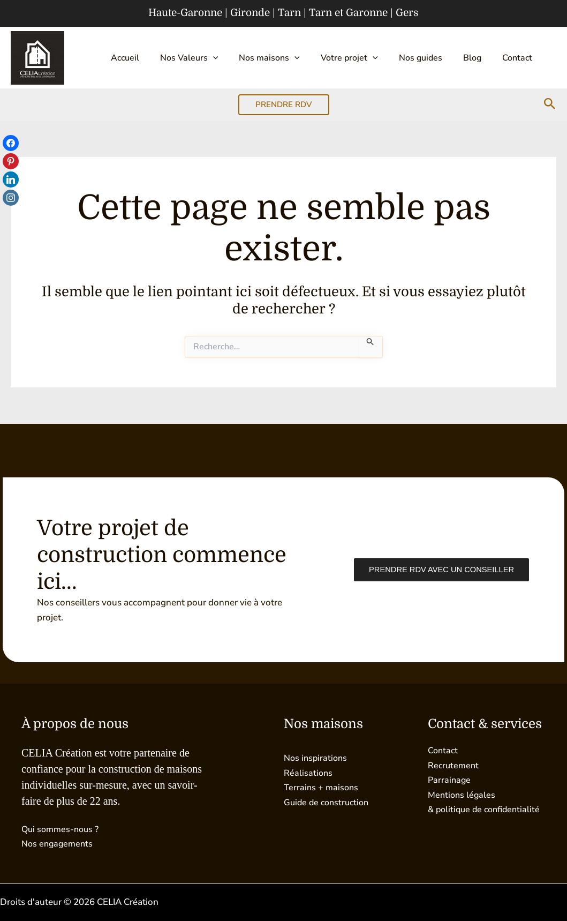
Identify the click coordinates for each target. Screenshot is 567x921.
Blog (445, 58)
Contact (486, 58)
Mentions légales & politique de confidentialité (463, 808)
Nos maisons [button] (257, 57)
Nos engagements (58, 843)
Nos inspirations (317, 758)
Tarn (289, 13)
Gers (407, 13)
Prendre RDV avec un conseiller (439, 569)
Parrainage (450, 779)
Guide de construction (329, 802)
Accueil (122, 58)
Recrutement (454, 765)
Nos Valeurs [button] (182, 57)
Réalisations (309, 772)
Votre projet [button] (332, 57)
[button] (205, 57)
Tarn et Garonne (348, 13)
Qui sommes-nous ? (62, 829)
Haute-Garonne (185, 13)
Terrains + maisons (322, 787)
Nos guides (398, 58)
